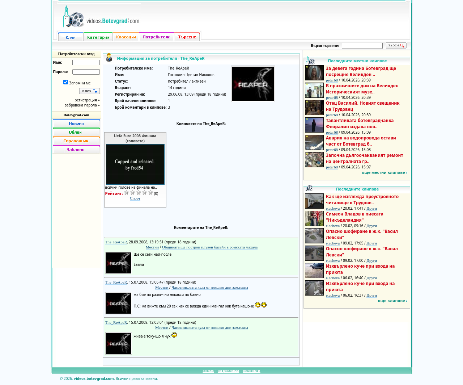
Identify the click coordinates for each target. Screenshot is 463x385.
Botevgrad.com (76, 115)
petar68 (332, 80)
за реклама (228, 370)
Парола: (60, 71)
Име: (57, 62)
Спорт (135, 198)
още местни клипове (383, 172)
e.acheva (333, 208)
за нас (208, 370)
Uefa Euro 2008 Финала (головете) (135, 138)
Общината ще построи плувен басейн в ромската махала (210, 247)
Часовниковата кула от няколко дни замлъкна (209, 287)
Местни (152, 247)
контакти (251, 370)
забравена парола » (82, 105)
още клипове (391, 300)
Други (371, 208)
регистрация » (87, 99)
